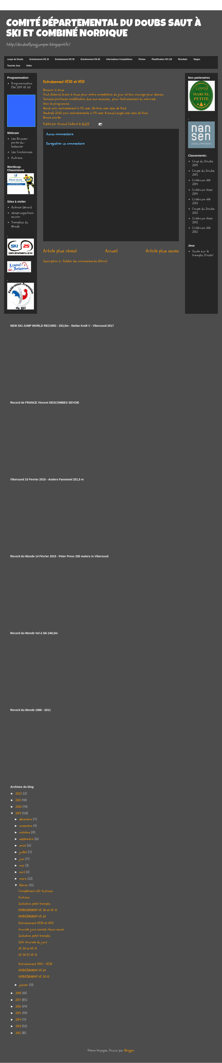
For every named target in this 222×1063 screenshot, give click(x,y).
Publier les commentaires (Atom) (85, 261)
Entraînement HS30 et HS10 (35, 923)
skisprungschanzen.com (22, 215)
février (24, 885)
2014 (18, 1019)
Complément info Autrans (35, 891)
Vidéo (29, 66)
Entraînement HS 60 (90, 59)
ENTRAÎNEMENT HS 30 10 (33, 976)
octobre (25, 832)
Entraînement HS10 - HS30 (35, 964)
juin (22, 859)
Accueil (111, 251)
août (23, 845)
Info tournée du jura (32, 942)
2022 (19, 793)
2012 (18, 1033)
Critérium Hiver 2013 (202, 220)
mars (23, 878)
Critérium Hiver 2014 (202, 192)
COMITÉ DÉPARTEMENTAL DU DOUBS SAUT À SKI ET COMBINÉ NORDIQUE (103, 29)
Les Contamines (21, 152)
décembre (26, 819)
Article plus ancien (162, 251)
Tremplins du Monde (19, 224)
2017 (18, 1000)
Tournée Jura (13, 66)
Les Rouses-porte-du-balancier (19, 142)
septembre (27, 839)
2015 (18, 1013)
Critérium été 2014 (201, 182)
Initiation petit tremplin (34, 903)
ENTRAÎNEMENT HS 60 (32, 916)
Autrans (16, 158)
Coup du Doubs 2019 (202, 163)
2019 (18, 813)
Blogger (129, 1050)
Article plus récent (60, 251)
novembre (26, 826)
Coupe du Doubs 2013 (203, 211)
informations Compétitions (119, 59)
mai (22, 865)
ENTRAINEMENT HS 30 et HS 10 (37, 910)
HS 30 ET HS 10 (27, 955)
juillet (23, 852)
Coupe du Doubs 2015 (203, 173)
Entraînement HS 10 (39, 59)
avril (22, 872)
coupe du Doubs (15, 59)
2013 (18, 1026)
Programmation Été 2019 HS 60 (21, 85)
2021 (18, 800)
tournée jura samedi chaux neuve (41, 929)
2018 (18, 993)
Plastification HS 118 (162, 59)
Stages (196, 59)
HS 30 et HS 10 (27, 948)
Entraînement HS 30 (64, 59)
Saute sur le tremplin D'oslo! (202, 253)
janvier (24, 985)
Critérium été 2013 (201, 201)
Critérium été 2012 (201, 230)
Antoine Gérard (21, 207)
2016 (18, 1006)
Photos (142, 59)
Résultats (182, 59)
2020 (19, 806)
